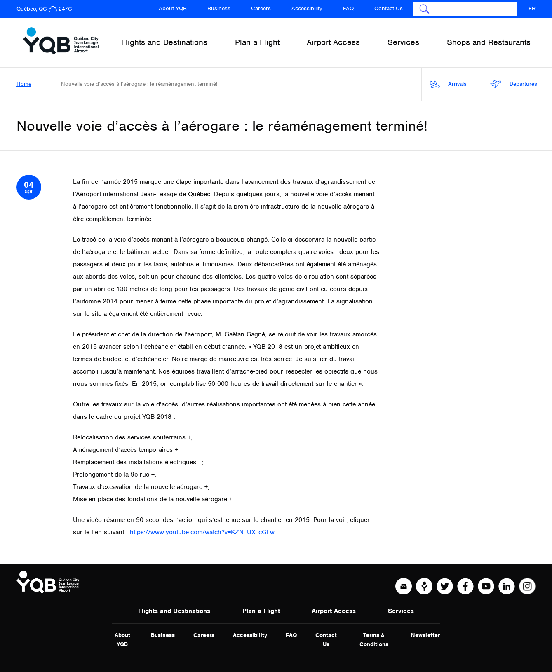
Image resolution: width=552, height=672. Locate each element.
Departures (513, 84)
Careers (261, 8)
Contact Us (388, 8)
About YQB (173, 8)
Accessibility (306, 8)
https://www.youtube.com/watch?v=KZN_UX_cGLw (202, 532)
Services (401, 611)
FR (532, 8)
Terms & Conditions (373, 640)
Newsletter (425, 635)
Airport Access (334, 611)
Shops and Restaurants (489, 42)
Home (23, 83)
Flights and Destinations (174, 611)
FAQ (348, 8)
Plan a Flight (261, 611)
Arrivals (448, 84)
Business (218, 8)
